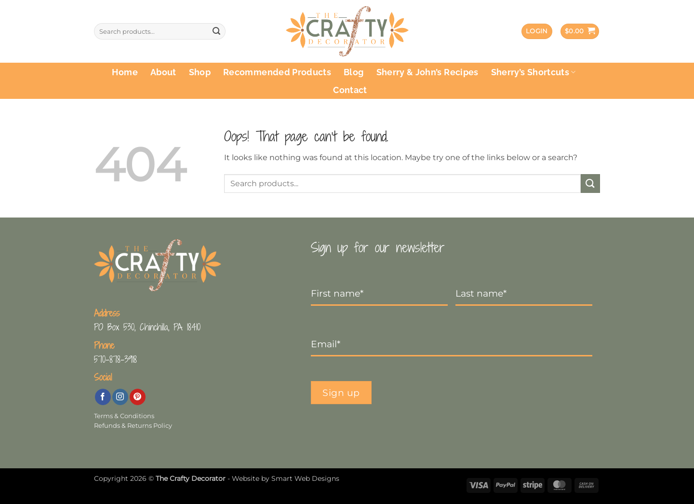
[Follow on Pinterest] (138, 397)
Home (124, 72)
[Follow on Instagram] (120, 397)
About (163, 72)
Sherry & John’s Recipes (427, 72)
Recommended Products (277, 72)
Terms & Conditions (124, 416)
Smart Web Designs (305, 478)
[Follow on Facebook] (103, 397)
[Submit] (216, 31)
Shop (200, 72)
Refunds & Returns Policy (133, 425)
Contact (350, 90)
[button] (536, 32)
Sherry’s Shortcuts (533, 72)
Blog (353, 72)
